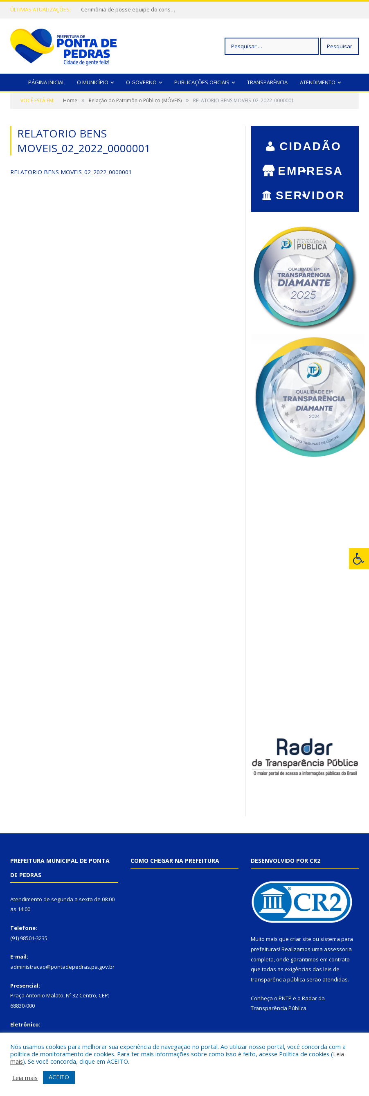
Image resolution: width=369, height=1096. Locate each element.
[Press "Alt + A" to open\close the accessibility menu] (359, 558)
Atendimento (317, 82)
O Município (92, 82)
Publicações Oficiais (202, 82)
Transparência (267, 82)
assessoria (338, 949)
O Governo (141, 82)
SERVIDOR (310, 196)
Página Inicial (46, 82)
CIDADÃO (310, 147)
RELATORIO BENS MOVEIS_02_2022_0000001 (71, 172)
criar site (300, 939)
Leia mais (25, 1077)
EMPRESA (310, 171)
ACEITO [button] (59, 1077)
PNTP (285, 998)
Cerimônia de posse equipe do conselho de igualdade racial (130, 9)
